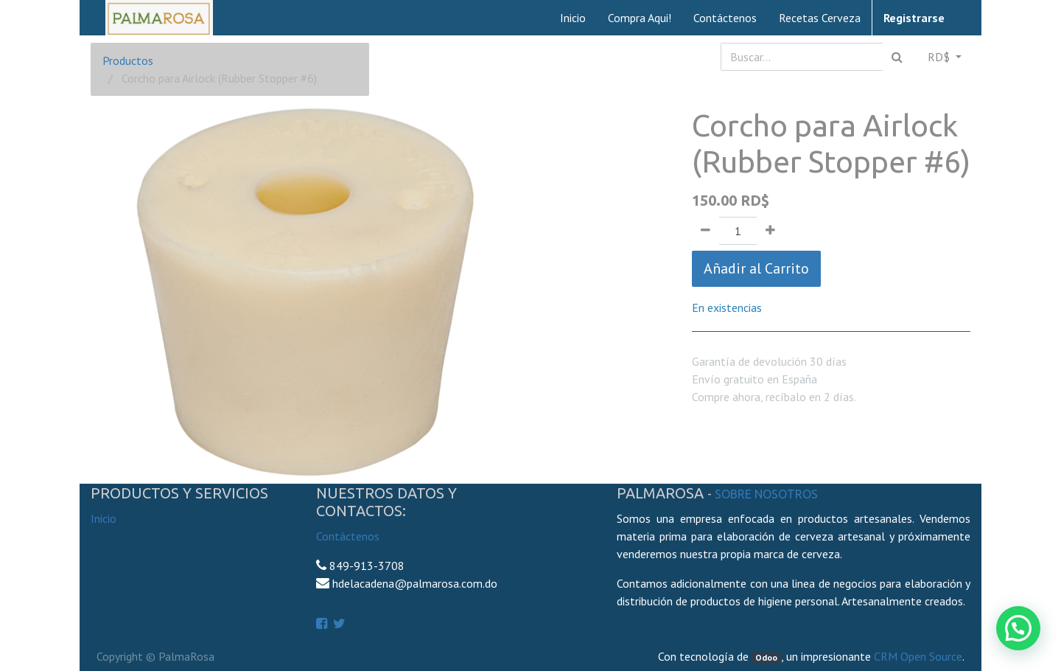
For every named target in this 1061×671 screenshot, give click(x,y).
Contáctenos (347, 536)
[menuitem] (573, 17)
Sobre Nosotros (766, 494)
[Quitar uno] (705, 231)
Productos (127, 60)
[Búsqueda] (897, 57)
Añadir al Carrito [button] (756, 268)
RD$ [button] (940, 56)
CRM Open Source (918, 656)
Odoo (766, 657)
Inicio (103, 518)
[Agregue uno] (770, 231)
